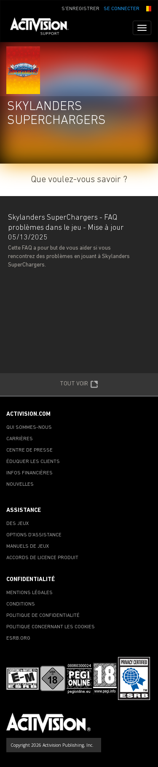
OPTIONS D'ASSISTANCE (34, 535)
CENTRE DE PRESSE (29, 450)
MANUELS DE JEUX (27, 546)
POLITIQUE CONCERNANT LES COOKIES (50, 627)
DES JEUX (17, 523)
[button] (147, 8)
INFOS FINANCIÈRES (29, 473)
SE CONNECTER (121, 8)
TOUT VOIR (79, 384)
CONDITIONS (20, 604)
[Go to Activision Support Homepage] (43, 27)
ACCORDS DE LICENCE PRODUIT (42, 557)
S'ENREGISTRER (80, 8)
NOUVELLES (20, 484)
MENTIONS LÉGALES (29, 592)
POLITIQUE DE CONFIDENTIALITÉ (43, 615)
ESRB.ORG (18, 638)
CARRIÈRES (19, 438)
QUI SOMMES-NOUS (29, 427)
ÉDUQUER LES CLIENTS (33, 461)
